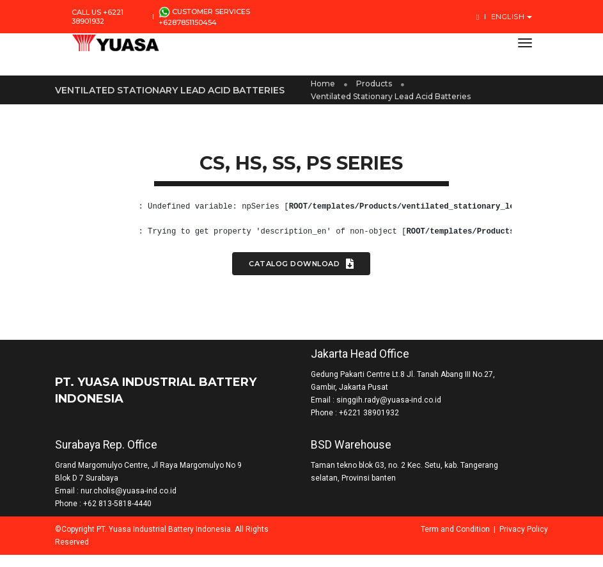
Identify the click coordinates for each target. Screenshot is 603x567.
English (509, 16)
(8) (137, 213)
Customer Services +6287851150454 (204, 16)
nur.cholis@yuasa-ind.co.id (145, 503)
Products (375, 87)
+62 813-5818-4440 (134, 515)
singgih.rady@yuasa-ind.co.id (389, 405)
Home (323, 87)
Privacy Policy (507, 541)
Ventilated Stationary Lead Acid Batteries (391, 99)
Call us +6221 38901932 (97, 17)
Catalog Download (301, 271)
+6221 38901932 (370, 418)
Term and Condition (439, 541)
